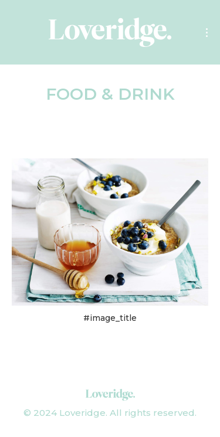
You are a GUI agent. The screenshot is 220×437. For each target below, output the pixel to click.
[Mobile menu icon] (206, 32)
